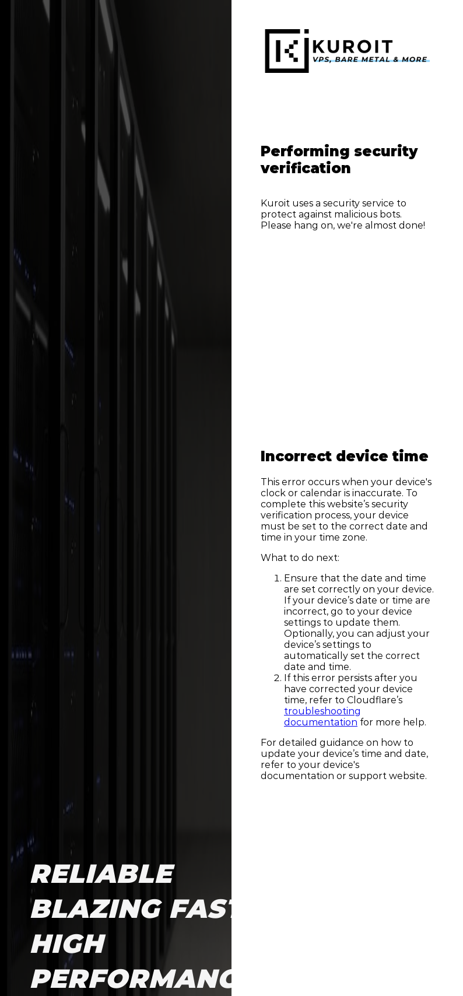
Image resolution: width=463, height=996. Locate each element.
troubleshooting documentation (322, 717)
